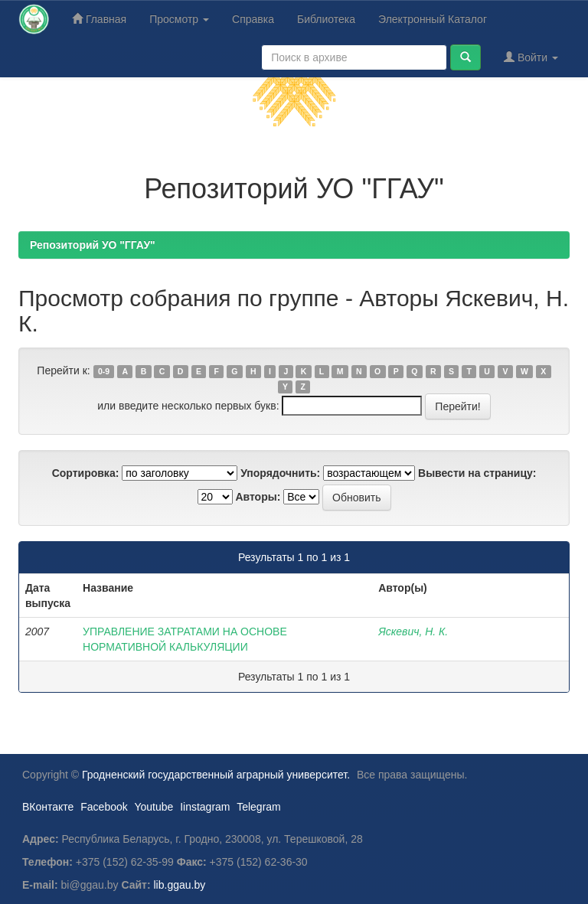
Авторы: (257, 497)
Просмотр (179, 19)
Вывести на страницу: (477, 473)
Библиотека (326, 19)
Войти (531, 57)
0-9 (103, 371)
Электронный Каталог (432, 19)
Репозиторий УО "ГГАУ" (92, 245)
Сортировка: (85, 473)
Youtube (153, 807)
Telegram (259, 807)
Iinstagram (205, 807)
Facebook (103, 807)
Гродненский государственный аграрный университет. (216, 775)
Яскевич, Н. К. (413, 631)
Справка (253, 19)
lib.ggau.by (180, 885)
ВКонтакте (48, 807)
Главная (99, 18)
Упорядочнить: (280, 473)
